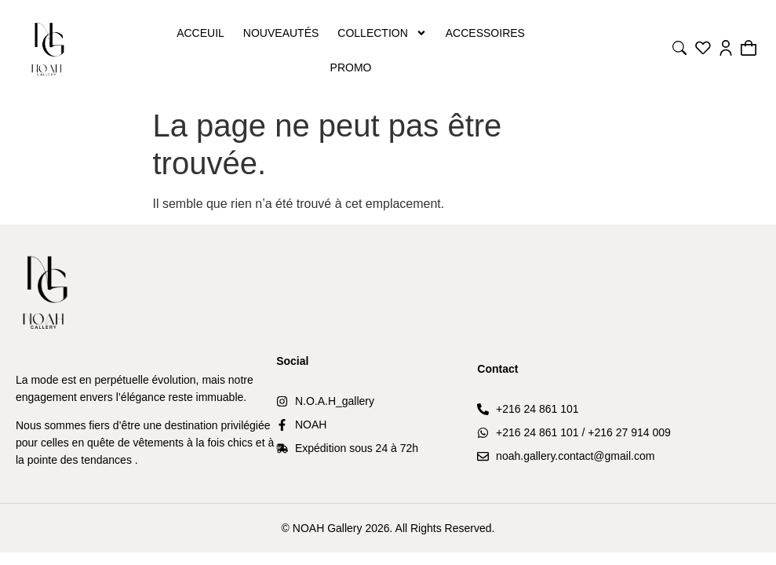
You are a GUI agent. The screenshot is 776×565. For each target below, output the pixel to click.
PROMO (351, 67)
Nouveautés (281, 33)
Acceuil (200, 33)
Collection (381, 33)
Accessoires (485, 33)
